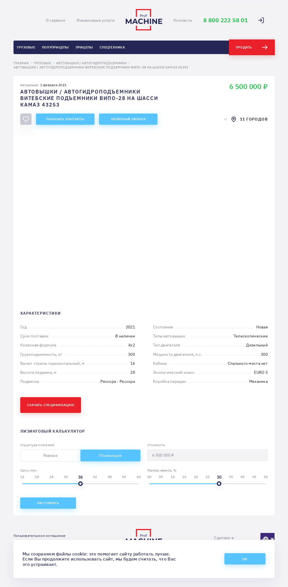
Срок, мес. (28, 470)
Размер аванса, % (161, 470)
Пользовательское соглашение (40, 535)
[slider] (80, 484)
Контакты (183, 20)
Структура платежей (37, 445)
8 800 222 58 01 (225, 20)
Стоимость (156, 445)
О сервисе (56, 20)
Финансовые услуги (95, 20)
